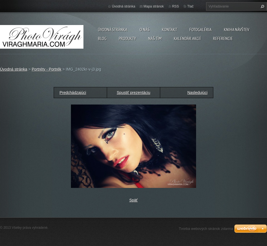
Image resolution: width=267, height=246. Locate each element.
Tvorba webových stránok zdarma (206, 229)
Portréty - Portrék (46, 69)
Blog (102, 38)
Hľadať (262, 6)
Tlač (190, 6)
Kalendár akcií (187, 38)
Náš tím (155, 38)
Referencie (223, 38)
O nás (145, 29)
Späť (133, 200)
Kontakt (169, 29)
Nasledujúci (197, 92)
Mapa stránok (154, 6)
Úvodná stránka (112, 29)
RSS (175, 6)
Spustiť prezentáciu (133, 92)
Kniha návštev (236, 29)
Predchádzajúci (73, 92)
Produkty (127, 38)
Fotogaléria (200, 29)
